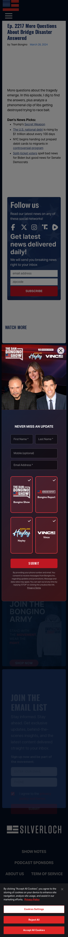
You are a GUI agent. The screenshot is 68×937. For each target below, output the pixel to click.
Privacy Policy (32, 899)
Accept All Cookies (34, 930)
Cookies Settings (34, 909)
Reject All (33, 919)
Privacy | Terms (34, 588)
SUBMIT (34, 563)
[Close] (60, 350)
